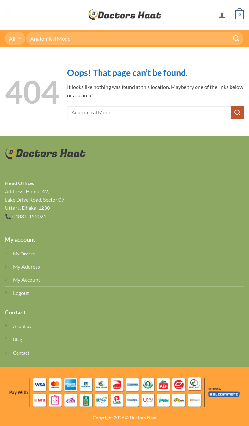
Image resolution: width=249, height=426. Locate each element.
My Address (26, 267)
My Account (26, 280)
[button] (9, 15)
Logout (21, 293)
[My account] (222, 15)
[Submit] (236, 38)
